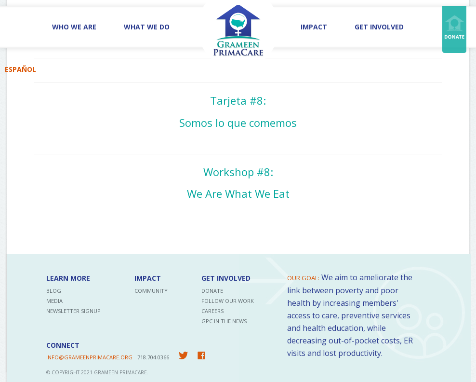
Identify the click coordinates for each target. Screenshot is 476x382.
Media (54, 300)
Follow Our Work (227, 300)
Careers (212, 310)
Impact (314, 26)
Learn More (68, 278)
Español (20, 69)
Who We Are (74, 26)
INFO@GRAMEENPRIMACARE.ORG (89, 357)
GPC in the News (224, 321)
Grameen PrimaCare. (121, 372)
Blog (53, 290)
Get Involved (379, 26)
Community (151, 290)
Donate (212, 290)
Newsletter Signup (73, 310)
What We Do (147, 26)
